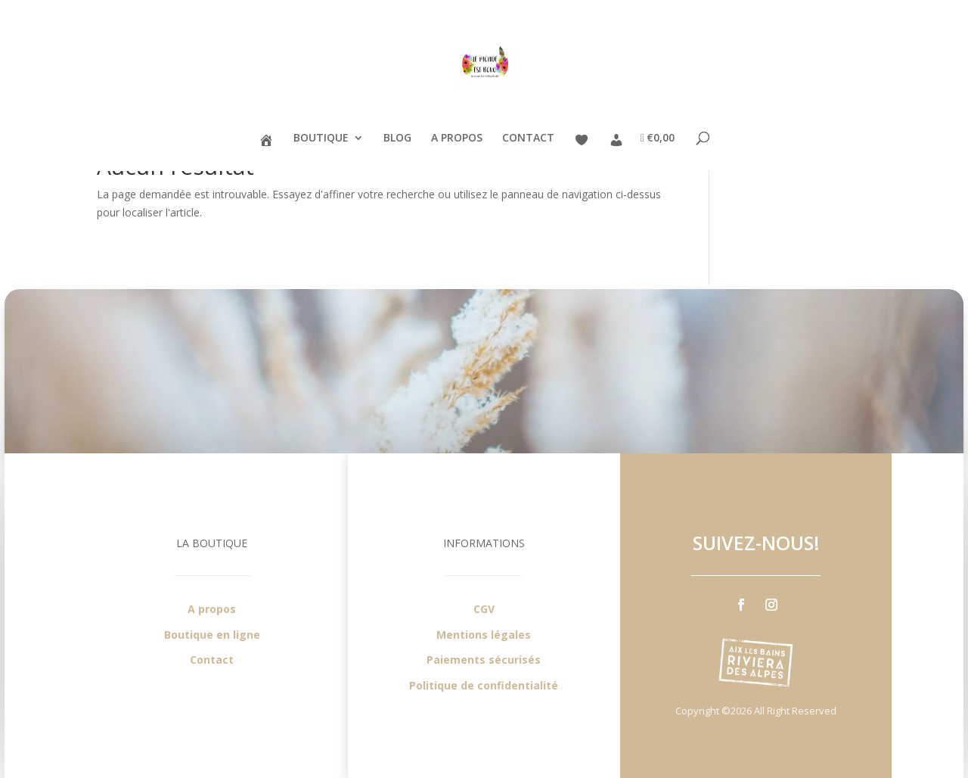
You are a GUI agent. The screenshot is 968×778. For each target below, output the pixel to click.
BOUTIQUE (321, 138)
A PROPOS (456, 138)
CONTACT (528, 138)
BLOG (397, 138)
